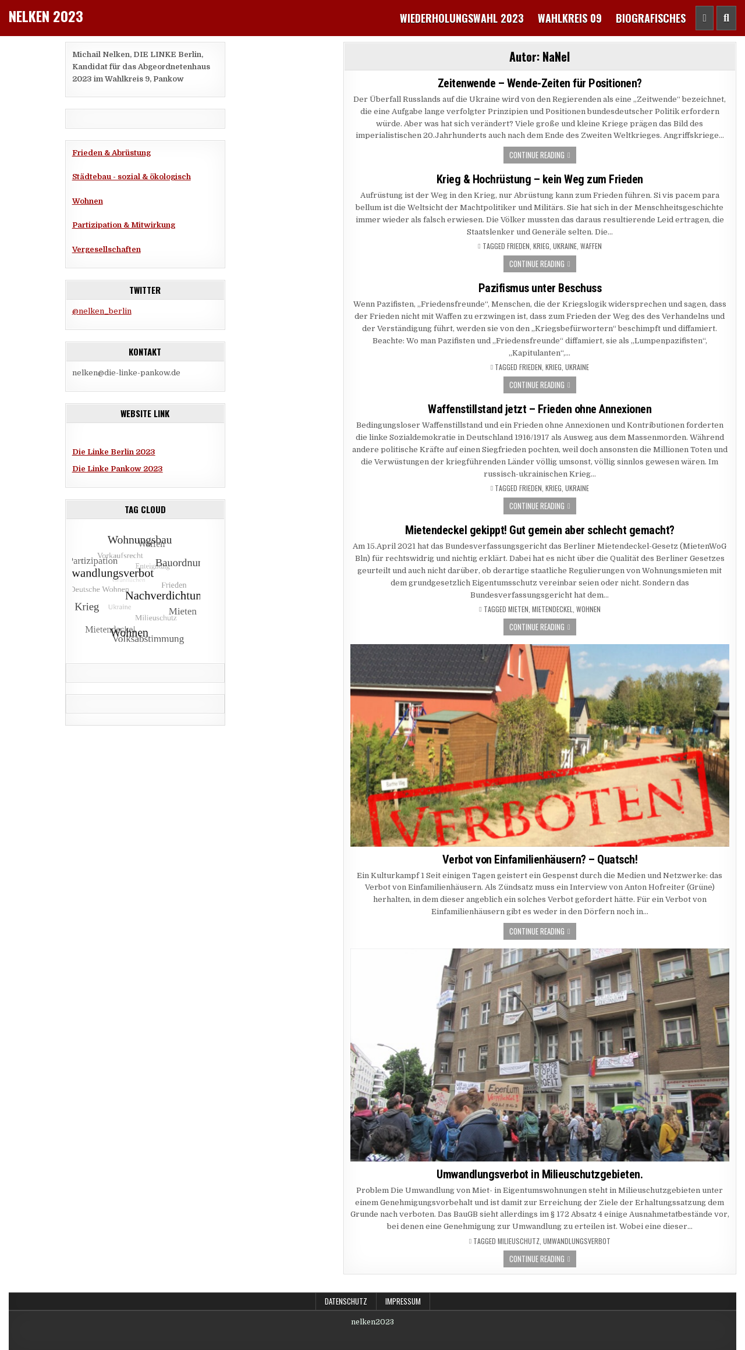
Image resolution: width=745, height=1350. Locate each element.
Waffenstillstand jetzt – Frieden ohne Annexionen (539, 409)
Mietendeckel (552, 609)
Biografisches (651, 18)
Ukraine (565, 246)
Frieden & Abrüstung (111, 152)
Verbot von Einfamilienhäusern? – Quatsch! (540, 859)
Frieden (518, 246)
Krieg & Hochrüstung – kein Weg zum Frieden (540, 179)
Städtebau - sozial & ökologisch (131, 176)
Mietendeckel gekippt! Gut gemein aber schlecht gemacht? (540, 530)
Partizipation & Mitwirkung (123, 225)
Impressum (403, 1301)
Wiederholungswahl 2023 (462, 18)
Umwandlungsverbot (577, 1241)
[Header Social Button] (705, 18)
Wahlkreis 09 (570, 18)
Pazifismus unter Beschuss (540, 288)
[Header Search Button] (726, 18)
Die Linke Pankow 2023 (117, 468)
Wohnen (87, 201)
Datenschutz (346, 1301)
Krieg (541, 246)
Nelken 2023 (46, 15)
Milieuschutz (519, 1241)
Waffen (591, 246)
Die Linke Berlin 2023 (113, 451)
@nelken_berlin (102, 311)
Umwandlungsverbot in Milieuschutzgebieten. (540, 1174)
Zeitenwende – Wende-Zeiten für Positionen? (540, 83)
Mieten (518, 609)
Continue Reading (537, 155)
